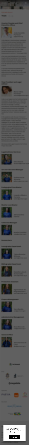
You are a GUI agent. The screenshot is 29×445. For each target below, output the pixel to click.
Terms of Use (11, 432)
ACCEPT (14, 437)
